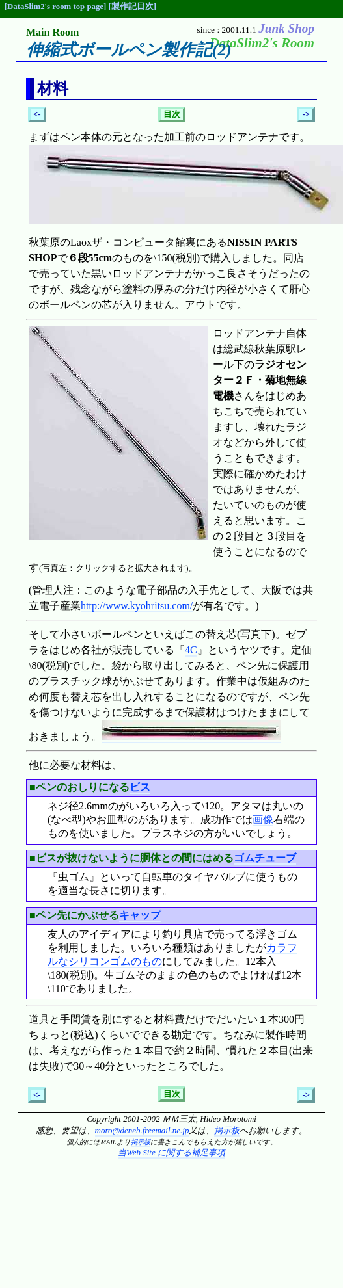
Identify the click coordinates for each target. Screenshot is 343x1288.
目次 (171, 114)
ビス (140, 787)
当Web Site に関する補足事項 (171, 1152)
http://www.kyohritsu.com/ (137, 605)
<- (37, 114)
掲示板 (227, 1130)
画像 (263, 819)
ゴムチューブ (265, 857)
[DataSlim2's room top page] (56, 6)
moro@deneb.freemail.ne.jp (142, 1130)
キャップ (140, 915)
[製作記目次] (132, 6)
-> (306, 114)
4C (191, 649)
